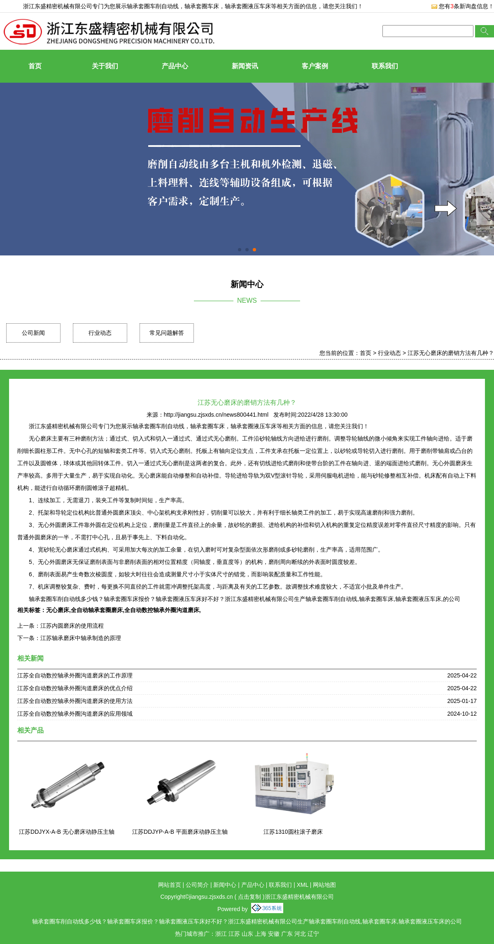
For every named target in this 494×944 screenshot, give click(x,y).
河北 (300, 933)
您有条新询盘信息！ (462, 6)
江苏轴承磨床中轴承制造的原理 (80, 638)
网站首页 (169, 884)
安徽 (274, 933)
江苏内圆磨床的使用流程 (72, 625)
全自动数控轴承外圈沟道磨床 (161, 610)
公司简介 (197, 884)
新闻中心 (224, 884)
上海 (260, 933)
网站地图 (324, 884)
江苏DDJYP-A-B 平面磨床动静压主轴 (180, 831)
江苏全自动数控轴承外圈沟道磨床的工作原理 (75, 675)
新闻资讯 (245, 66)
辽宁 (313, 933)
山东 (247, 933)
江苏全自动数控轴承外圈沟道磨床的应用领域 (75, 713)
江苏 (234, 933)
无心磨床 (57, 610)
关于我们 (105, 66)
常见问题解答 (166, 332)
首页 (35, 66)
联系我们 (385, 66)
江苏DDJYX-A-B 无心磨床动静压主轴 (66, 831)
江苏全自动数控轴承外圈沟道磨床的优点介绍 (75, 688)
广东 (287, 933)
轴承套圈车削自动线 (153, 6)
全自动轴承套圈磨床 (97, 610)
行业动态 (100, 332)
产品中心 (175, 66)
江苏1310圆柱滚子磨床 (292, 831)
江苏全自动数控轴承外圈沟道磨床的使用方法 (75, 701)
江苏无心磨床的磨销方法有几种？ (451, 353)
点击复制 (249, 896)
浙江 (221, 933)
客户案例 (315, 66)
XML (302, 884)
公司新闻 (33, 332)
